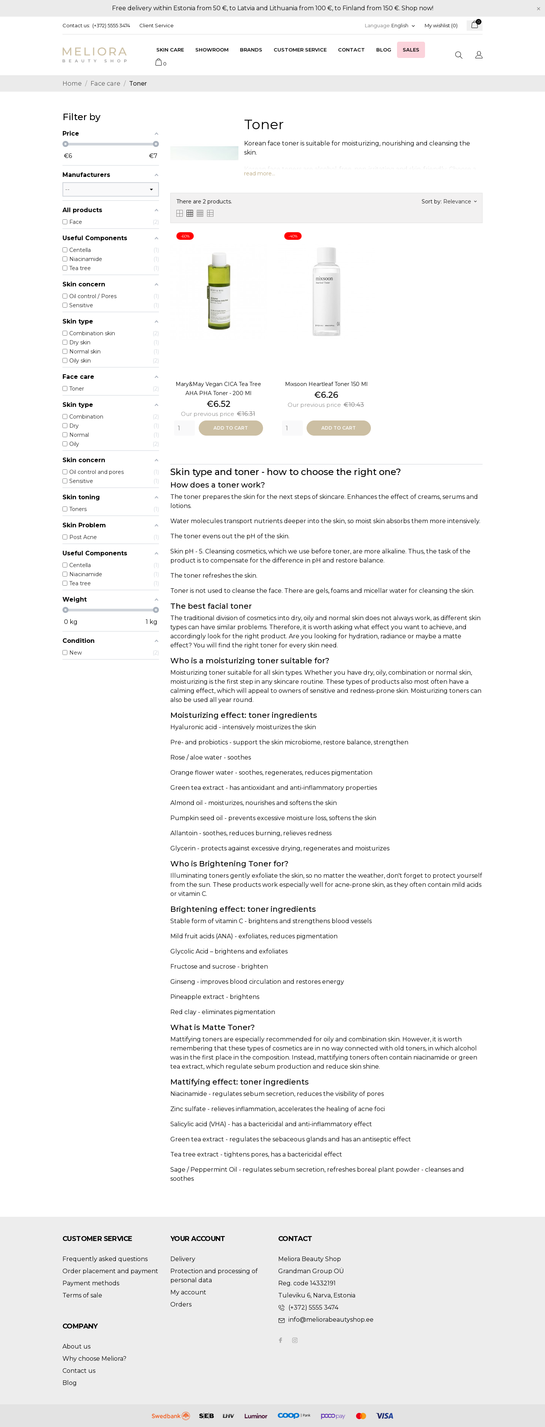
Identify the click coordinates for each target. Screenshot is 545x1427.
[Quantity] (184, 428)
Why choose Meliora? (94, 1358)
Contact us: (76, 25)
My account (188, 1292)
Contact (351, 50)
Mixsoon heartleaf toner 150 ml (326, 384)
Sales (411, 50)
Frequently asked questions (105, 1259)
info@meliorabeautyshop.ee (331, 1319)
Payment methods (90, 1283)
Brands (251, 50)
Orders (181, 1304)
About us (76, 1346)
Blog (383, 50)
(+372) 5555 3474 (111, 25)
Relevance (459, 201)
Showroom (212, 50)
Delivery (182, 1259)
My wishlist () (441, 25)
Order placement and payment (110, 1271)
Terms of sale (82, 1295)
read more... (259, 173)
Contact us (78, 1370)
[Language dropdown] (403, 25)
